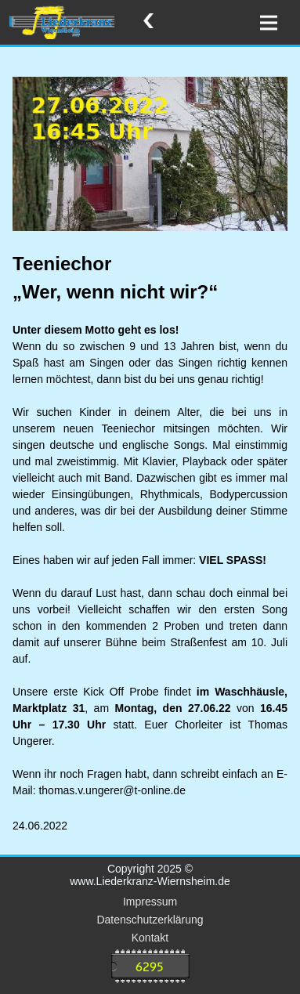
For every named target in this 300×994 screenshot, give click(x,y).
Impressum (150, 901)
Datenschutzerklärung (149, 919)
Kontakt (150, 937)
